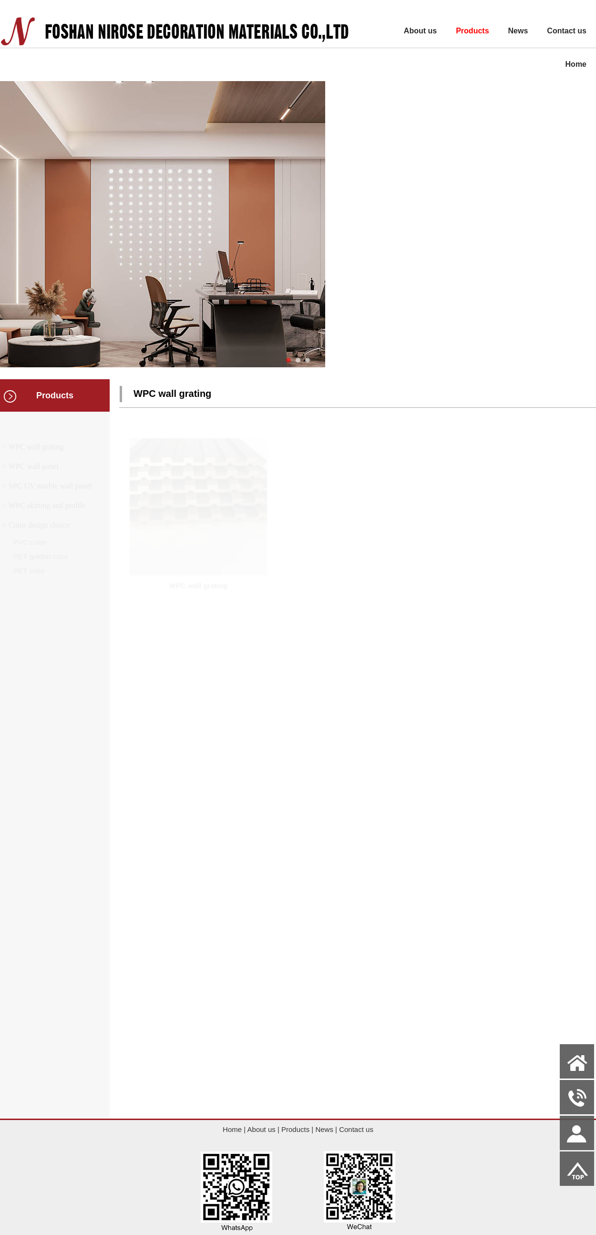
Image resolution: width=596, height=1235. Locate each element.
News (518, 31)
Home (575, 64)
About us (420, 31)
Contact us (566, 31)
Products (472, 31)
